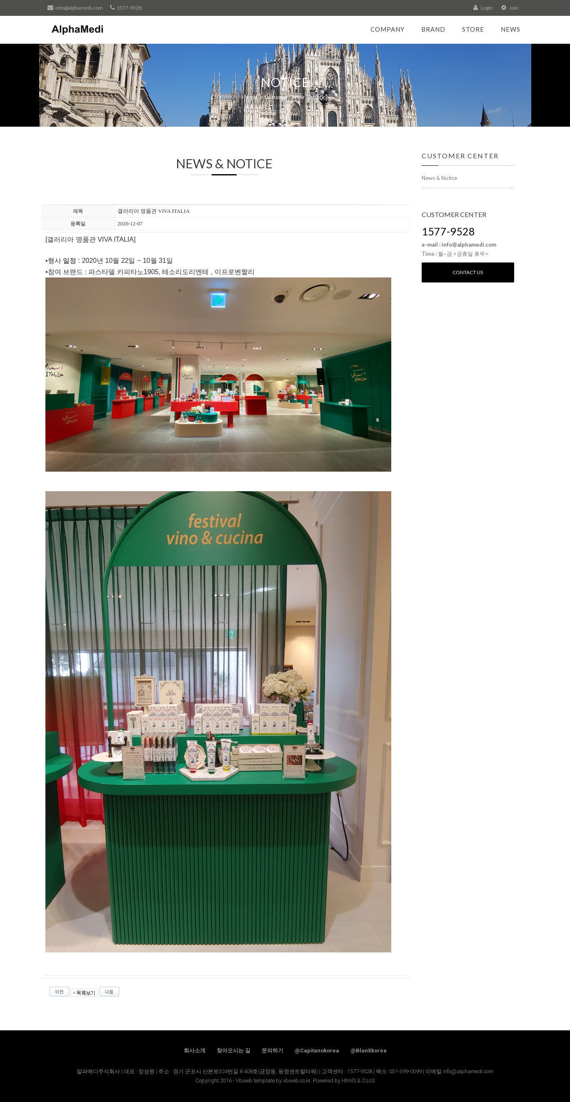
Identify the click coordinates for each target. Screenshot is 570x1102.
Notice (321, 97)
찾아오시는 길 (233, 1050)
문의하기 (272, 1050)
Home (249, 97)
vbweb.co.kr (296, 1080)
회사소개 (194, 1050)
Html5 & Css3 (358, 1080)
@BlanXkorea (368, 1050)
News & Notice (439, 178)
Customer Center (285, 97)
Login (483, 8)
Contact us (467, 272)
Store (473, 29)
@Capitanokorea (317, 1050)
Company (387, 29)
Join (509, 8)
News (510, 29)
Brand (433, 29)
